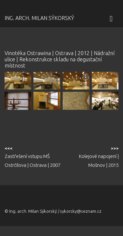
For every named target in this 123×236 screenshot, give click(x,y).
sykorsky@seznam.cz (80, 211)
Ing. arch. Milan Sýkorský (39, 18)
